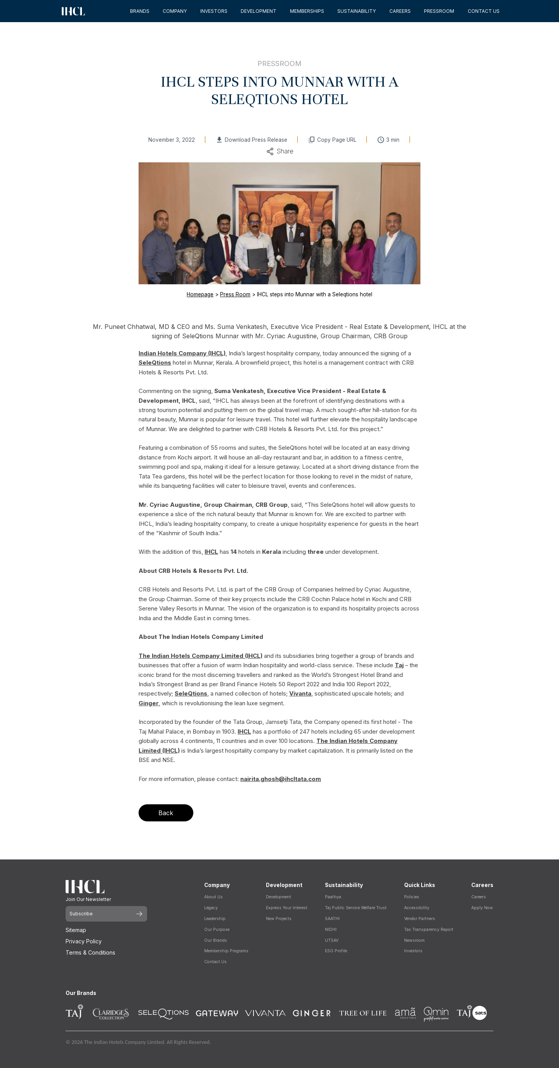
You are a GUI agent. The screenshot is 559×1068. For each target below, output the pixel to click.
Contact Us (215, 961)
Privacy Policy (84, 941)
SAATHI (332, 918)
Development (278, 896)
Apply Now (482, 907)
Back (165, 813)
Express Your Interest (286, 907)
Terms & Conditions (90, 952)
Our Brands (215, 940)
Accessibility (416, 907)
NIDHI (331, 929)
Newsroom (414, 940)
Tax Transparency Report (428, 929)
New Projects (279, 918)
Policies (411, 896)
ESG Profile (336, 950)
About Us (213, 896)
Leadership (215, 918)
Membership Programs (226, 950)
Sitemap (76, 930)
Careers (478, 896)
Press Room (235, 294)
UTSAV (332, 940)
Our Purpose (216, 929)
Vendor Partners (419, 918)
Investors (413, 950)
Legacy (211, 907)
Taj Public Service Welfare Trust (356, 907)
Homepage (200, 294)
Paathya (333, 896)
